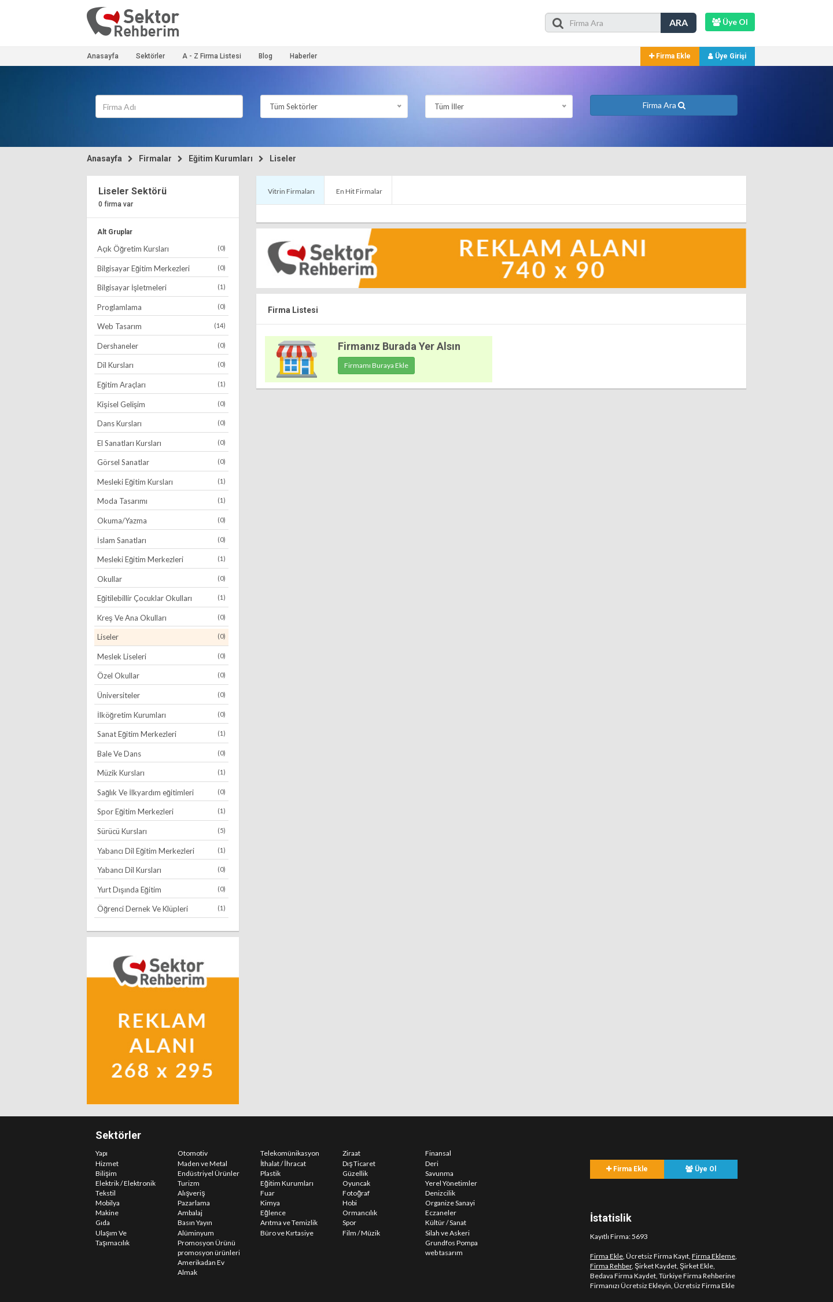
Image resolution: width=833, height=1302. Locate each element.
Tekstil (105, 1193)
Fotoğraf (356, 1193)
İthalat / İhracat (283, 1163)
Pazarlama (194, 1202)
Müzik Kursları (161, 772)
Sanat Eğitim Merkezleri (161, 734)
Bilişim (106, 1173)
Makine (107, 1212)
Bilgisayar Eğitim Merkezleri (161, 268)
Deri (431, 1163)
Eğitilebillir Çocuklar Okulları (161, 598)
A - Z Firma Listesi (211, 56)
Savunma (439, 1173)
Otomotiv (193, 1153)
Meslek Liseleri (161, 656)
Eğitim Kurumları (221, 158)
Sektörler (150, 56)
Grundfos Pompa (451, 1242)
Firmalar (155, 158)
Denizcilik (440, 1193)
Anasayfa (103, 56)
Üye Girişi (727, 56)
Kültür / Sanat (445, 1222)
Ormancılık (359, 1212)
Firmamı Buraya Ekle (376, 365)
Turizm (189, 1183)
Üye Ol (700, 1169)
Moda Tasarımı (161, 501)
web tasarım (444, 1252)
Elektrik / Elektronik (125, 1183)
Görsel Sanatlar (161, 462)
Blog (265, 56)
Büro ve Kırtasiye (287, 1233)
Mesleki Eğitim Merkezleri (161, 559)
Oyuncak (356, 1183)
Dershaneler (161, 346)
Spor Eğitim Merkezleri (161, 811)
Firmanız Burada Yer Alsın (399, 346)
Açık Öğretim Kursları (161, 248)
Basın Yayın (195, 1222)
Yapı (101, 1153)
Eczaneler (440, 1212)
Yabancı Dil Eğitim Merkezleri (161, 850)
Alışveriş (191, 1193)
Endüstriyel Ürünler (208, 1173)
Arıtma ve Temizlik (289, 1222)
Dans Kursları (161, 423)
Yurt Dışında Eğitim (161, 889)
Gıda (102, 1222)
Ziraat (351, 1153)
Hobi (349, 1202)
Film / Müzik (361, 1233)
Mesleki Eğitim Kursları (161, 481)
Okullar (161, 579)
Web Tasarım (161, 326)
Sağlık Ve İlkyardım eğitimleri (161, 792)
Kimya (270, 1202)
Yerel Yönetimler (451, 1183)
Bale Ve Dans (161, 753)
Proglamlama (161, 307)
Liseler (283, 158)
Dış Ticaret (358, 1163)
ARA (678, 22)
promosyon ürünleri (209, 1252)
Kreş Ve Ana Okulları (161, 617)
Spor (349, 1222)
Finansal (438, 1153)
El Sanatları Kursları (161, 443)
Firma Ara (664, 105)
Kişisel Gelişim (161, 404)
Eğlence (273, 1212)
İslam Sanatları (161, 540)
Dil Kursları (161, 365)
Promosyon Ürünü (206, 1242)
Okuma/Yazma (161, 520)
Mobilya (107, 1202)
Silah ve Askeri (447, 1233)
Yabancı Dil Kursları (161, 870)
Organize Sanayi (450, 1202)
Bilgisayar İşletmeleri (161, 287)
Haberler (303, 56)
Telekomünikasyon (289, 1153)
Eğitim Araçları (161, 384)
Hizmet (107, 1163)
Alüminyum (196, 1233)
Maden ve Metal (202, 1163)
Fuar (267, 1193)
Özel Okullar (161, 675)
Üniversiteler (161, 695)
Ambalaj (190, 1212)
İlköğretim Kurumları (161, 715)
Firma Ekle (670, 56)
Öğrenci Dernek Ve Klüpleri (161, 908)
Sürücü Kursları (161, 831)
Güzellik (355, 1173)
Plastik (270, 1173)
